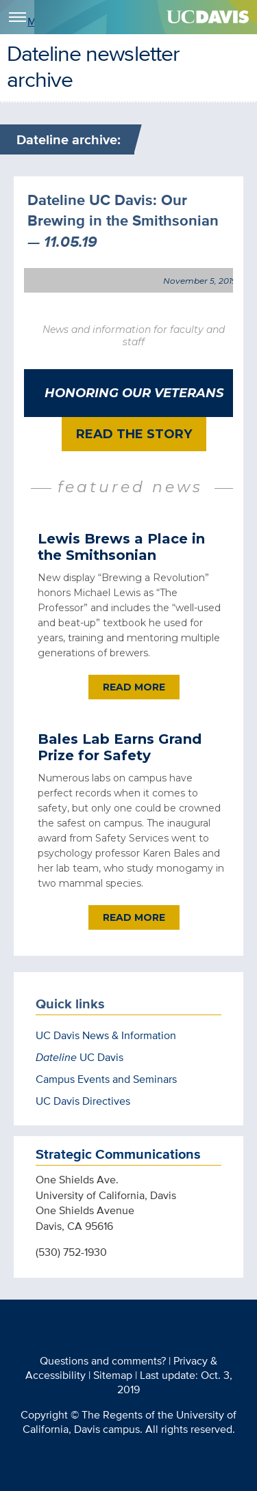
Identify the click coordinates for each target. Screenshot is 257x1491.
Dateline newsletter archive (93, 65)
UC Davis (79, 1057)
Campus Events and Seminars (106, 1079)
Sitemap (112, 1375)
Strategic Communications (118, 1154)
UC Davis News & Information (106, 1035)
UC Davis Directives (83, 1101)
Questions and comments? (103, 1361)
